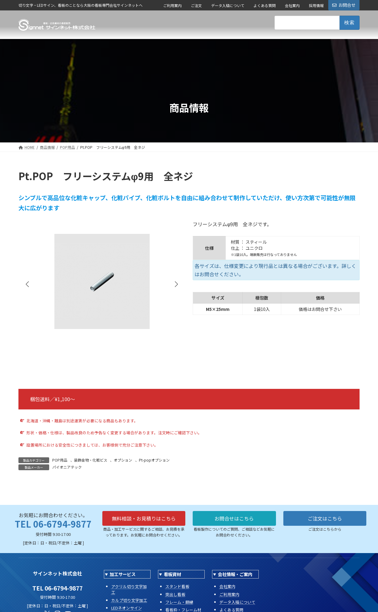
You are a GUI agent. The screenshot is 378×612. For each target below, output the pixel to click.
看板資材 (172, 574)
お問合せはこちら (234, 518)
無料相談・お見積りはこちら (144, 518)
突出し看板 (175, 594)
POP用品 (59, 460)
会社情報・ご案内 (235, 574)
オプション (123, 460)
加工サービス (123, 574)
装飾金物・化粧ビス (90, 460)
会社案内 (292, 5)
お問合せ (344, 5)
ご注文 (196, 5)
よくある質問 (265, 5)
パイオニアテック (67, 467)
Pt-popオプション (154, 460)
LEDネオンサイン (126, 608)
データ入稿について (227, 5)
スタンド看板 (177, 586)
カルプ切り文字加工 (129, 600)
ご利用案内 (172, 5)
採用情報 (316, 5)
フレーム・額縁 (179, 602)
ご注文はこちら (325, 518)
